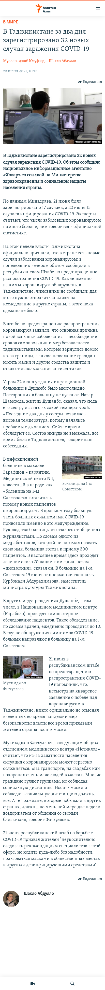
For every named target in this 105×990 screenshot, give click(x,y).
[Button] (90, 82)
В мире (10, 22)
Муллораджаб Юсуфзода (25, 61)
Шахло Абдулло (62, 61)
